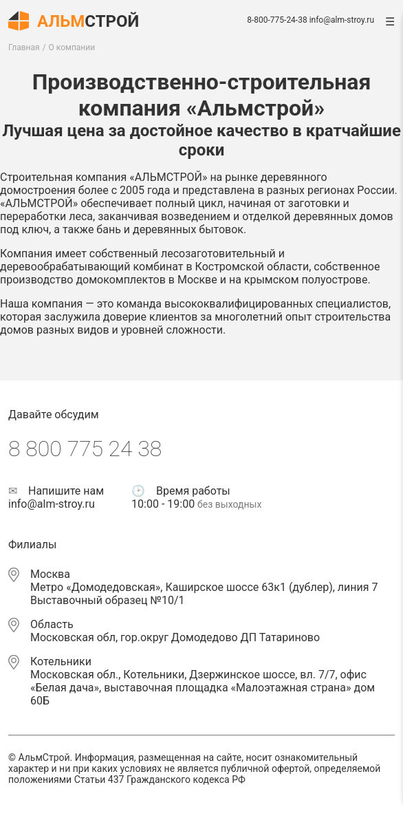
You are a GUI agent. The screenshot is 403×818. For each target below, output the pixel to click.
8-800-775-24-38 (277, 20)
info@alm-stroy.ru (341, 20)
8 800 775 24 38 (85, 448)
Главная (24, 47)
